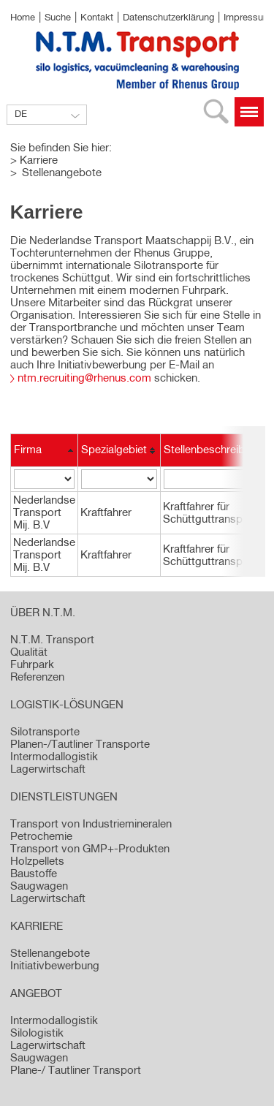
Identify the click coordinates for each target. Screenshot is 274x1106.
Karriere (39, 160)
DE (21, 114)
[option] (137, 134)
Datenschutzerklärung (168, 18)
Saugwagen (39, 1058)
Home (22, 18)
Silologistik (37, 1033)
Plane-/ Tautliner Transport (75, 1070)
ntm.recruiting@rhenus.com (84, 378)
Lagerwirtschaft (47, 1045)
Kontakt (96, 18)
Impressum (247, 18)
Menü (249, 111)
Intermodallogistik (54, 1020)
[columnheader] (44, 450)
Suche (58, 18)
